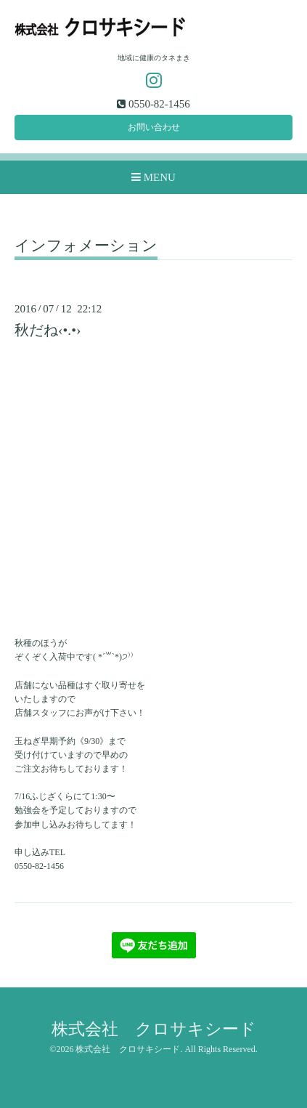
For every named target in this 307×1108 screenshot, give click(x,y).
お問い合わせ (154, 127)
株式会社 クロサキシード (154, 1029)
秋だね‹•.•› (48, 330)
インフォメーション (86, 246)
